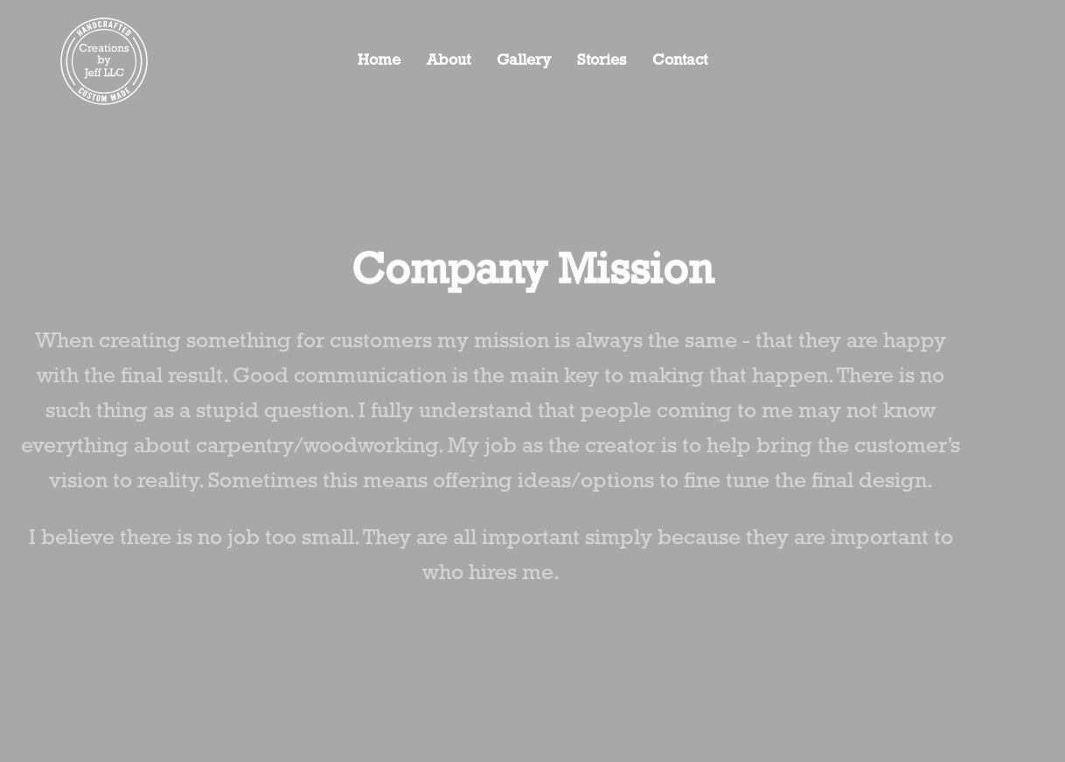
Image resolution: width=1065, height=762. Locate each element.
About (448, 60)
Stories (601, 60)
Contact (679, 60)
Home (379, 60)
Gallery (524, 60)
